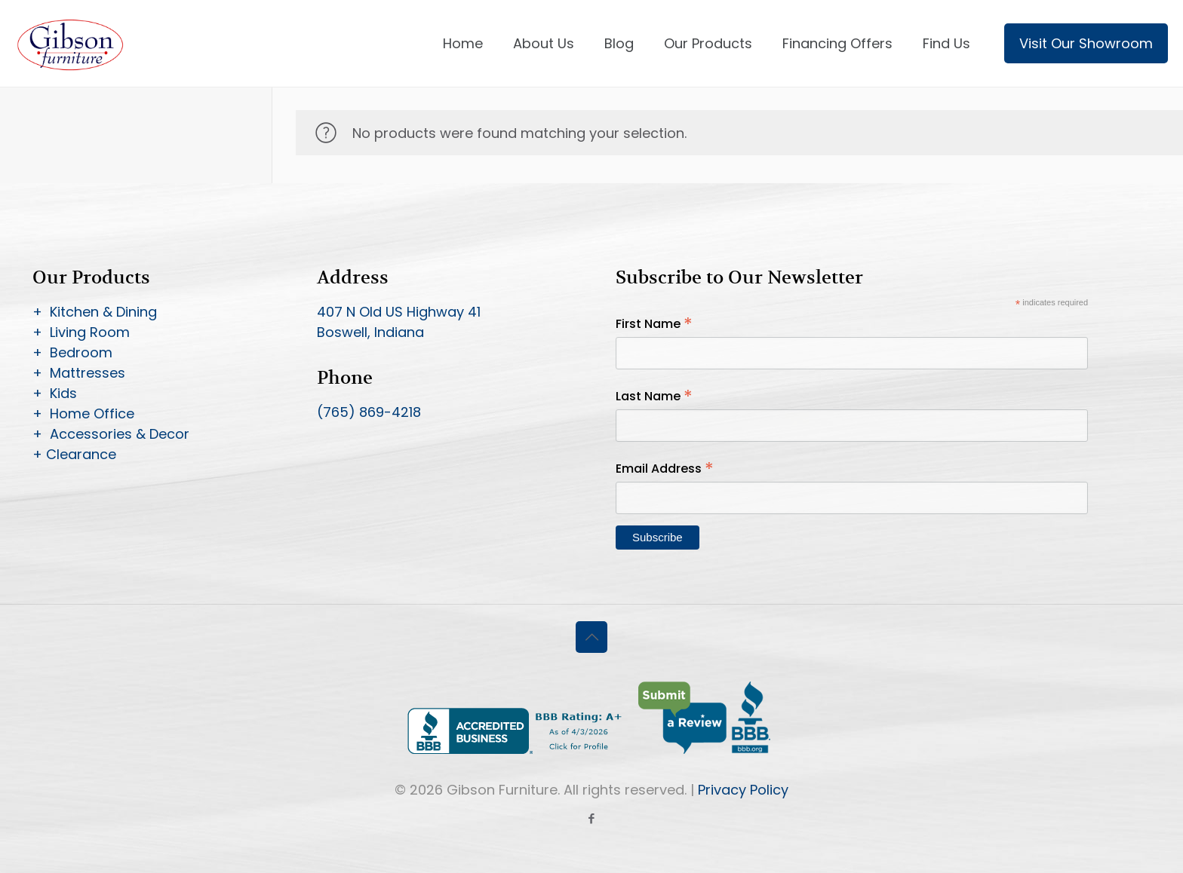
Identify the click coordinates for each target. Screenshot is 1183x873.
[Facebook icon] (592, 818)
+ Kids (54, 393)
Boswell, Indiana (370, 332)
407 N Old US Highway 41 (399, 311)
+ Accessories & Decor (110, 433)
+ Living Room (81, 332)
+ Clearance (74, 454)
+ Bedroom (72, 352)
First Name (654, 324)
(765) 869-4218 (369, 412)
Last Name (654, 396)
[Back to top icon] (591, 637)
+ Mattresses (78, 372)
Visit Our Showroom (1086, 43)
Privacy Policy (743, 789)
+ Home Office (83, 413)
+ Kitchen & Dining (94, 311)
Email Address (665, 468)
